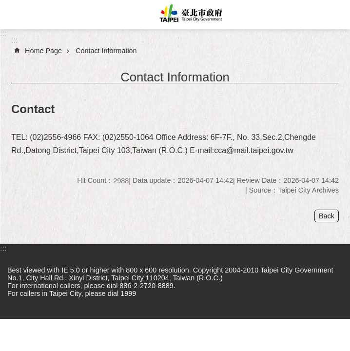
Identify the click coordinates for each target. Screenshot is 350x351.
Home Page (43, 51)
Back (326, 216)
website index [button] (14, 14)
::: (3, 33)
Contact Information (106, 51)
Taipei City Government (189, 14)
